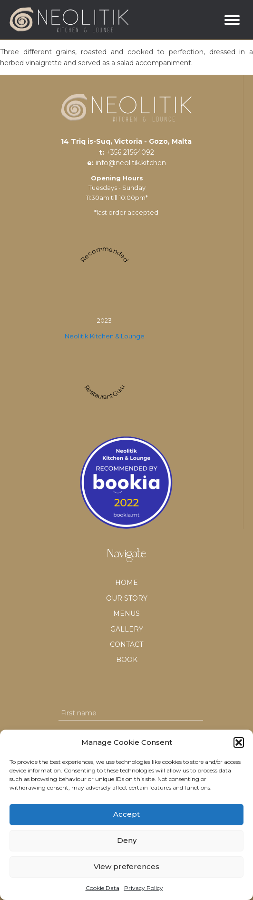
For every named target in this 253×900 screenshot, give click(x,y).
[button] (238, 742)
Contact (126, 644)
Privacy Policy (143, 887)
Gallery (126, 629)
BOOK (126, 659)
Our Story (126, 598)
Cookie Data (102, 887)
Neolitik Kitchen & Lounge (105, 336)
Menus (126, 613)
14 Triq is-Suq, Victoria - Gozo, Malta (126, 141)
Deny (126, 840)
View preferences (126, 866)
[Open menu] (232, 20)
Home (126, 582)
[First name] (130, 713)
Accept (126, 814)
